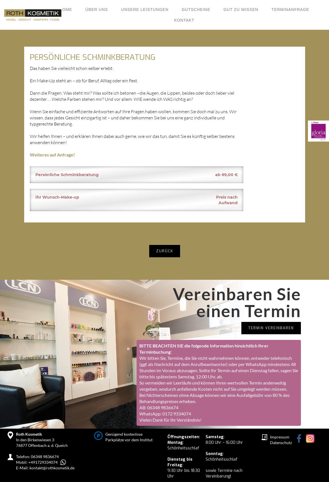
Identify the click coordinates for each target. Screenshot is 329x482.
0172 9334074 (176, 413)
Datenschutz (281, 442)
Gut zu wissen (240, 9)
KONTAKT (184, 20)
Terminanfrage (290, 9)
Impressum (279, 437)
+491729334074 (43, 462)
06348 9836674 (162, 407)
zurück (164, 251)
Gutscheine (196, 9)
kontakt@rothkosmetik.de (52, 467)
